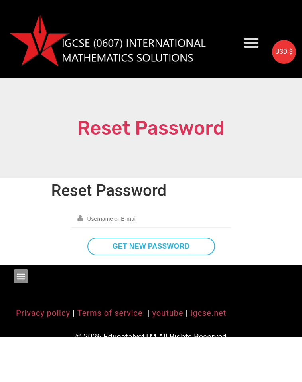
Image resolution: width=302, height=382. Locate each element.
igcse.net (208, 313)
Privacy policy (43, 313)
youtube (167, 313)
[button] (251, 42)
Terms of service (111, 313)
